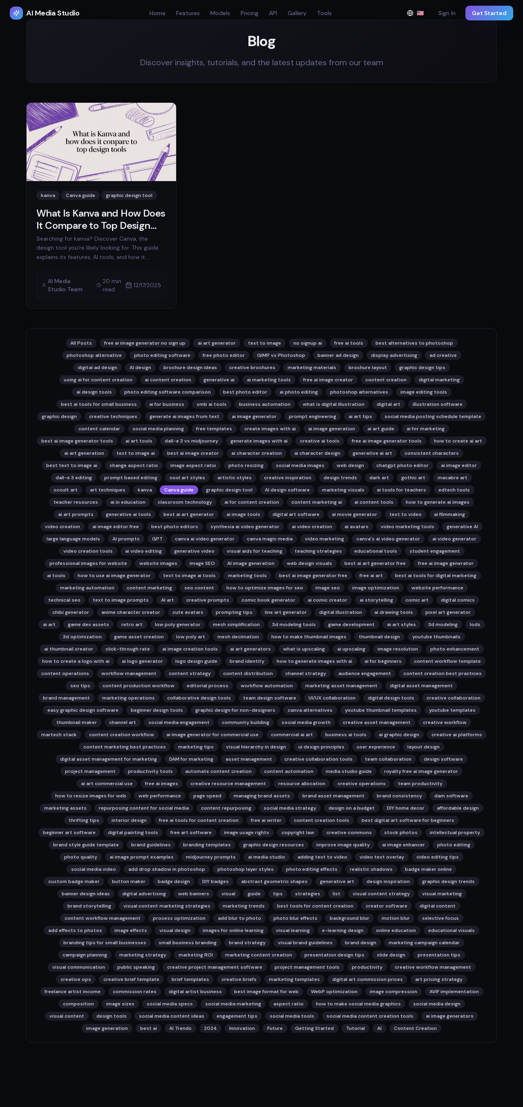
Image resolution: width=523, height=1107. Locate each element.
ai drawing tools (393, 612)
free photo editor (224, 355)
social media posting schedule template (432, 416)
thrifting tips (84, 820)
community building (245, 722)
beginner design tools (157, 710)
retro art (132, 624)
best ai (148, 1028)
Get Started (489, 13)
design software (443, 759)
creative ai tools (320, 441)
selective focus (440, 918)
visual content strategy (381, 893)
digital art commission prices (367, 979)
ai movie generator (354, 514)
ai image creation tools (190, 649)
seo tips (80, 685)
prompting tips (234, 612)
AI (379, 1028)
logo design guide (196, 661)
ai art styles (401, 624)
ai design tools (94, 392)
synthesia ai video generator (244, 526)
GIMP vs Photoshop (281, 355)
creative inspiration (287, 477)
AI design (140, 367)
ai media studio (266, 857)
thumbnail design (379, 636)
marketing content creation (258, 955)
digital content (438, 906)
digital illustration (340, 612)
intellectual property (455, 832)
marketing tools (247, 575)
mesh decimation (238, 636)
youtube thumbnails (436, 636)
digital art (388, 404)
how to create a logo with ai (76, 661)
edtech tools (454, 490)
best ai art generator (188, 514)
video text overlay (382, 857)
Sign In (447, 13)
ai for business (166, 404)
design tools (111, 1016)
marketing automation (87, 587)
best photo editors (174, 526)
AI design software (287, 490)
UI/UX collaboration (331, 698)
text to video (405, 514)
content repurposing (226, 808)
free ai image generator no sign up (145, 343)
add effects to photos (75, 930)
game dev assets (88, 624)
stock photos (401, 832)
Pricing (249, 13)
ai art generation (84, 453)
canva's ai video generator (388, 539)
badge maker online (428, 869)
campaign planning (85, 955)
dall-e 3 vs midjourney (191, 441)
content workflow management (103, 918)
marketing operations (128, 698)
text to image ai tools (189, 575)
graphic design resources (273, 844)
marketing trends (244, 906)
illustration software (438, 404)
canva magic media (270, 539)
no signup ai (307, 343)
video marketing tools (407, 526)
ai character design (317, 453)
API (273, 13)
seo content (199, 587)
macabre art (452, 477)
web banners (193, 893)
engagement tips (237, 1016)
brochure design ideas (190, 367)
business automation (265, 404)
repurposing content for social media (144, 808)
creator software (386, 906)
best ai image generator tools (77, 441)
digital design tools (391, 698)
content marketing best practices (124, 747)
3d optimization (82, 636)
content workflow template (447, 661)
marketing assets (65, 808)
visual (228, 893)
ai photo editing (298, 392)
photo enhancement (454, 649)
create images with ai (270, 428)
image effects (130, 930)
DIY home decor (406, 808)
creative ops (75, 979)
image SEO (202, 563)
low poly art (190, 636)
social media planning (158, 428)
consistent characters (432, 453)
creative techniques (113, 416)
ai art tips (360, 416)
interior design (129, 820)
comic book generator (268, 600)
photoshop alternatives (359, 392)
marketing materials (312, 367)
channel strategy (305, 673)
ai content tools (373, 502)
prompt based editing (130, 477)
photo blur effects (295, 918)
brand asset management (333, 796)
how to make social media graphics (358, 1004)
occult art (66, 490)
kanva (145, 490)
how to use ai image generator (114, 575)
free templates (214, 428)
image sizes (120, 1004)
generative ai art (372, 453)
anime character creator (130, 612)
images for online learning (233, 930)
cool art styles (187, 477)
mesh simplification (236, 624)
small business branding (188, 942)
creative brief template (131, 979)
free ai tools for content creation (199, 820)
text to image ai (135, 453)
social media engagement (179, 722)
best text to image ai (71, 465)
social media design (436, 1004)
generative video (194, 551)
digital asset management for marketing (108, 759)
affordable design (458, 808)
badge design (174, 881)
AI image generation (251, 563)
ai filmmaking (449, 514)
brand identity (247, 661)
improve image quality (343, 844)
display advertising (394, 355)
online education (396, 930)
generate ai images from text (184, 416)
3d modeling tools (294, 624)
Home (157, 13)
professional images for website (88, 563)
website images (158, 563)
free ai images (161, 783)
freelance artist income (73, 991)
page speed (207, 796)
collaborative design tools (199, 698)
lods (475, 624)
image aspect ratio (193, 465)
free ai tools (348, 343)
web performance (160, 796)
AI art (167, 600)
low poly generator (178, 624)
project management (90, 771)
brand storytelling (89, 906)
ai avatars (356, 526)
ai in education (127, 502)
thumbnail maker (76, 722)
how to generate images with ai (314, 661)
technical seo (64, 600)
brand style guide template (86, 844)
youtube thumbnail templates (381, 710)
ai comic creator (327, 600)
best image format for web (266, 991)
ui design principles (321, 747)
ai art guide (380, 428)
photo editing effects (311, 869)
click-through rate (127, 649)
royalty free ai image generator (421, 771)
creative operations (361, 783)
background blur (349, 918)
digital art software (296, 514)
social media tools (292, 1016)
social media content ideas (171, 1016)
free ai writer (266, 820)
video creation (62, 526)
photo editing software (162, 355)
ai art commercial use (107, 783)
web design (350, 465)
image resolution (398, 649)
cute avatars (187, 612)
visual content (66, 1016)
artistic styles (234, 477)
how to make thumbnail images (308, 636)
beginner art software (69, 832)
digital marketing (439, 379)
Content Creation (415, 1028)
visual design (174, 930)
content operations (65, 673)
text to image (264, 343)
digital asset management (421, 685)
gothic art (413, 477)
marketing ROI (196, 955)
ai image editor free (115, 526)
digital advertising (144, 893)
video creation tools (88, 551)
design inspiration (388, 881)
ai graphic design (399, 734)
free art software (191, 832)
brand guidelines (151, 844)
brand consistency (399, 796)
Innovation (242, 1028)
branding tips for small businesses (104, 942)
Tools (324, 13)
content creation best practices (442, 673)
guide (254, 893)
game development (351, 624)
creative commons (349, 832)
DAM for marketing (191, 759)
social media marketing (233, 1004)
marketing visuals (343, 490)
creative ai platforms (456, 734)
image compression (393, 991)
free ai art (371, 575)
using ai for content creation (98, 379)
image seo (327, 587)
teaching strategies (318, 551)
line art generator (286, 612)
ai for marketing (426, 428)
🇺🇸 (418, 14)
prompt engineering (312, 416)
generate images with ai (259, 441)
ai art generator (217, 343)
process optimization (179, 918)
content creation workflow (121, 734)
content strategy (190, 673)
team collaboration (388, 759)
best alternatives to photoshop (414, 343)
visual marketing (442, 893)
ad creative (443, 355)
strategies (307, 893)
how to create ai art (458, 441)
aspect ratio (288, 1004)
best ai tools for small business (99, 404)
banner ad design (338, 355)
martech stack (59, 734)
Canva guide (179, 490)
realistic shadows (371, 869)
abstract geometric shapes (274, 881)
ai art (49, 624)
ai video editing (143, 551)
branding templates (207, 844)
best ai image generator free (313, 575)
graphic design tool (229, 490)
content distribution (248, 673)
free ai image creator (328, 379)
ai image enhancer (403, 844)
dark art (379, 477)
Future (275, 1028)
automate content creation (218, 771)
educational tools (375, 551)
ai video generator (454, 539)
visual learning (293, 930)
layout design (423, 747)
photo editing (453, 844)
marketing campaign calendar (424, 942)
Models (220, 13)
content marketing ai (316, 502)
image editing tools (423, 392)
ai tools (56, 575)
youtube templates (452, 710)
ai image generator (254, 416)
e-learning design (343, 930)
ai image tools (243, 514)
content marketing (149, 587)
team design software (269, 698)
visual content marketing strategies (166, 906)
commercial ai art (292, 734)
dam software (451, 796)
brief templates (190, 979)
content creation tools (321, 820)
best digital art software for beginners (408, 820)
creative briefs (239, 979)
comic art (417, 600)
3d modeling (443, 624)
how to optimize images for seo (264, 587)
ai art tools (138, 441)
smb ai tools (212, 404)
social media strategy (290, 808)
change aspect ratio (134, 465)
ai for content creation (251, 502)
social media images (300, 465)
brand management (66, 698)
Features (188, 13)
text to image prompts (121, 600)
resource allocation (301, 783)
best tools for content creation (315, 906)
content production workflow (138, 685)
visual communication (78, 967)
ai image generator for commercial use (212, 734)
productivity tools (150, 771)
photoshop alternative (94, 355)
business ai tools (346, 734)
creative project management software (214, 967)
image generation (107, 1028)
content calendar (99, 428)
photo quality (80, 857)
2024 (210, 1028)
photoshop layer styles (245, 869)
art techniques (107, 490)
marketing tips (196, 747)
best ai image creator (193, 453)
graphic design (59, 416)
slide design (391, 955)
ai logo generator (142, 661)
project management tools (307, 967)
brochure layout (368, 367)
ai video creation (312, 526)
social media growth (306, 722)
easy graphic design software (82, 710)
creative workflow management (433, 967)
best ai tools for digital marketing (435, 575)
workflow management (128, 673)
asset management (249, 759)
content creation (386, 379)
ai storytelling (376, 600)
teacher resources (76, 502)
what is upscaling (304, 649)
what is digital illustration (333, 404)
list (336, 893)
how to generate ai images (437, 502)
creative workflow (445, 722)
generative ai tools (128, 514)
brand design (360, 942)
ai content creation (168, 379)
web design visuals (309, 563)
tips (278, 893)
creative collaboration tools (318, 759)
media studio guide (349, 771)
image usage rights (246, 832)
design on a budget (352, 808)
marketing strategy (142, 955)
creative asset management (377, 722)
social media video (93, 869)
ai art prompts (76, 514)
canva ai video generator (205, 539)
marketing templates (294, 979)
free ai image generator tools (387, 441)
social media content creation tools (369, 1016)
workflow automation (267, 685)
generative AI (462, 526)
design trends (340, 477)
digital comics (458, 600)
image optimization (375, 587)
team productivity (420, 783)
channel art (122, 722)
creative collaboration (454, 698)
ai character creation (256, 453)
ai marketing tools (269, 379)
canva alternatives (310, 710)
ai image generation (331, 428)
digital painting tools (133, 832)
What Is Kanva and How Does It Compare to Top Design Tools (100, 225)
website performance (437, 587)
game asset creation (139, 636)
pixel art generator (448, 612)
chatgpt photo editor (402, 465)
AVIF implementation (454, 991)
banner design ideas (86, 893)
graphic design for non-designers (235, 710)
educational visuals (451, 930)
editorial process (207, 685)
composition (78, 1004)
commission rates (134, 991)
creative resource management (228, 783)
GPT (157, 539)
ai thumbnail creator (68, 649)
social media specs (170, 1004)
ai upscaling (351, 649)
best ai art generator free (375, 563)
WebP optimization (334, 991)
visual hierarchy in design (256, 747)
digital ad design (97, 367)
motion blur (396, 918)
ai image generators (450, 1016)
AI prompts (126, 539)
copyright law (298, 832)
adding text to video (322, 857)
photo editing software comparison (167, 392)
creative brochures (252, 367)
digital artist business (195, 991)
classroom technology (185, 502)
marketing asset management (341, 685)
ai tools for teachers (401, 490)
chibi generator (70, 612)
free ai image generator (446, 563)
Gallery (297, 13)
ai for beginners (383, 661)
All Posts (81, 343)
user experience (376, 747)
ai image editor (459, 465)
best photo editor (245, 392)
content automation (288, 771)
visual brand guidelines (305, 942)
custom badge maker (74, 881)
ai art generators (250, 649)
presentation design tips (334, 955)
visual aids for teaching (254, 551)
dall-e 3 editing (74, 477)
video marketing (324, 539)
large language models (73, 539)
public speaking (136, 967)
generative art (337, 881)
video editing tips (437, 857)
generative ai (219, 379)
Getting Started (314, 1028)
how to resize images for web (90, 796)
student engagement (434, 551)
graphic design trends (448, 881)
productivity (367, 967)
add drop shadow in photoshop (166, 869)
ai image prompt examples (142, 857)
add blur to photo (239, 918)
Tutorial (355, 1028)
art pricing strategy (439, 979)
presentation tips (439, 955)
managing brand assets (262, 796)
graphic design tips (422, 367)
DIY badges (215, 881)
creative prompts (207, 600)
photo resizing (246, 465)
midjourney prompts (211, 857)
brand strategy (247, 942)
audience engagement (364, 673)
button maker (128, 881)
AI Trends (180, 1028)
